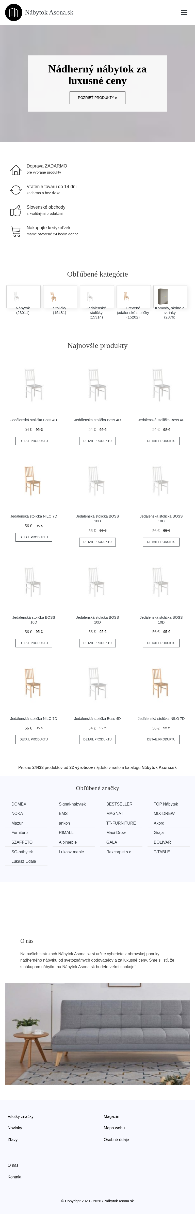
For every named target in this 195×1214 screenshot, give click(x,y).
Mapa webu (114, 1128)
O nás (13, 1165)
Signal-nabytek (72, 804)
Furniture (19, 832)
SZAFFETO (21, 842)
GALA (111, 842)
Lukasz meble (71, 852)
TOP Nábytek (166, 804)
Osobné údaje (116, 1139)
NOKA (17, 813)
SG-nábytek (22, 852)
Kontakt (14, 1177)
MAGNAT (114, 813)
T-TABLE (162, 852)
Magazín (111, 1116)
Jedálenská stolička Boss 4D (33, 420)
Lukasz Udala (23, 861)
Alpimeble (68, 842)
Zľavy (13, 1139)
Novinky (15, 1128)
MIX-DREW (164, 813)
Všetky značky (21, 1116)
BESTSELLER (119, 804)
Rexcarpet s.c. (119, 852)
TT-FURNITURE (121, 823)
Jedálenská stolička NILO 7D (33, 516)
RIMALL (66, 832)
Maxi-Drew (116, 832)
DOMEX (18, 804)
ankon (64, 823)
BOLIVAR (162, 842)
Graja (159, 832)
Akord (159, 823)
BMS (63, 813)
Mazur (17, 823)
